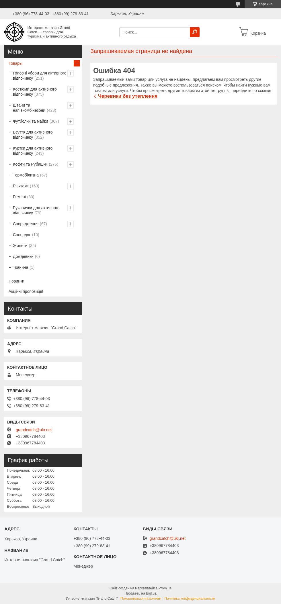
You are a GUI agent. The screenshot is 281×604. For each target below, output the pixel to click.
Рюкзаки (20, 186)
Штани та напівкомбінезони (29, 108)
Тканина (20, 267)
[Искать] (195, 32)
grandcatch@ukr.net (34, 429)
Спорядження (25, 223)
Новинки (16, 281)
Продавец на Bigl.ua (140, 593)
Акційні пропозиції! (26, 291)
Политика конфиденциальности (189, 599)
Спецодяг (22, 234)
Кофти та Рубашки (30, 164)
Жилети (20, 245)
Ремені (19, 197)
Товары (15, 63)
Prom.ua (165, 588)
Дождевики (23, 256)
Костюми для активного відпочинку (35, 92)
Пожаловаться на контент (140, 599)
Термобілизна (26, 175)
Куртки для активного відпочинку (32, 151)
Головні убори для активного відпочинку (40, 76)
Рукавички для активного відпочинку (36, 210)
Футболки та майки (30, 121)
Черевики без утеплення (127, 96)
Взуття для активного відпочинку (33, 135)
